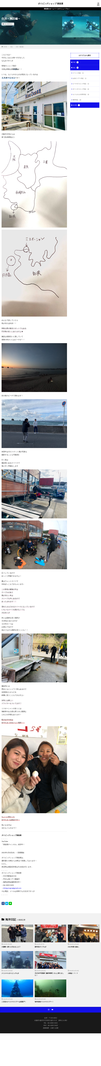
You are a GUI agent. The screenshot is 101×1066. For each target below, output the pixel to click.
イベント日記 (79, 73)
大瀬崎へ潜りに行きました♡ (11, 947)
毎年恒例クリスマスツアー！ (44, 1002)
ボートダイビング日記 (81, 90)
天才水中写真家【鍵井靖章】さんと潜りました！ (49, 974)
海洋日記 (9, 24)
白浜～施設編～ (20, 46)
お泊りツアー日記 (80, 79)
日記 (5, 24)
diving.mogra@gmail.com (12, 888)
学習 (76, 62)
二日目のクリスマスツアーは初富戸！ (14, 1002)
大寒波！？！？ (73, 973)
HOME (5, 46)
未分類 (76, 106)
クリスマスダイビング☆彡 (10, 973)
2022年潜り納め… (73, 947)
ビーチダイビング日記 (81, 84)
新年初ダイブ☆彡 (40, 947)
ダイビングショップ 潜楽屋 (50, 4)
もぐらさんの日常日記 (81, 95)
